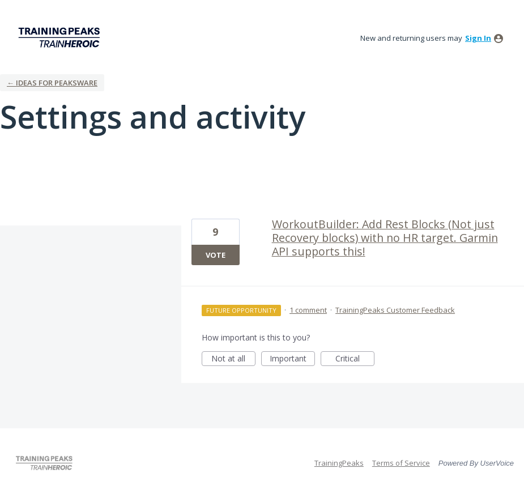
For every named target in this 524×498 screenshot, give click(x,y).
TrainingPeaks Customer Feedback (395, 310)
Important (292, 359)
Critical (354, 359)
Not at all (233, 359)
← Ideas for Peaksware (52, 83)
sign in (478, 38)
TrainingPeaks (339, 463)
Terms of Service (401, 463)
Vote (215, 255)
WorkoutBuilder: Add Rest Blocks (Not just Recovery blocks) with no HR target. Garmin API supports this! (385, 237)
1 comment (308, 310)
